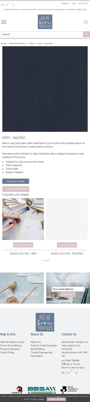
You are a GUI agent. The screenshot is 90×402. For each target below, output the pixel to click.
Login (73, 3)
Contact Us (83, 3)
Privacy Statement (10, 349)
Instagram (26, 293)
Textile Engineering (41, 352)
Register (65, 3)
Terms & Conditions (11, 345)
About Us (36, 342)
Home (3, 43)
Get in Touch (73, 364)
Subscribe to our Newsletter (68, 281)
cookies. (41, 399)
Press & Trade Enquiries (44, 345)
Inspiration (37, 356)
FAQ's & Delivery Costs (12, 342)
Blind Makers (38, 349)
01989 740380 (71, 360)
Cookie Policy (7, 352)
